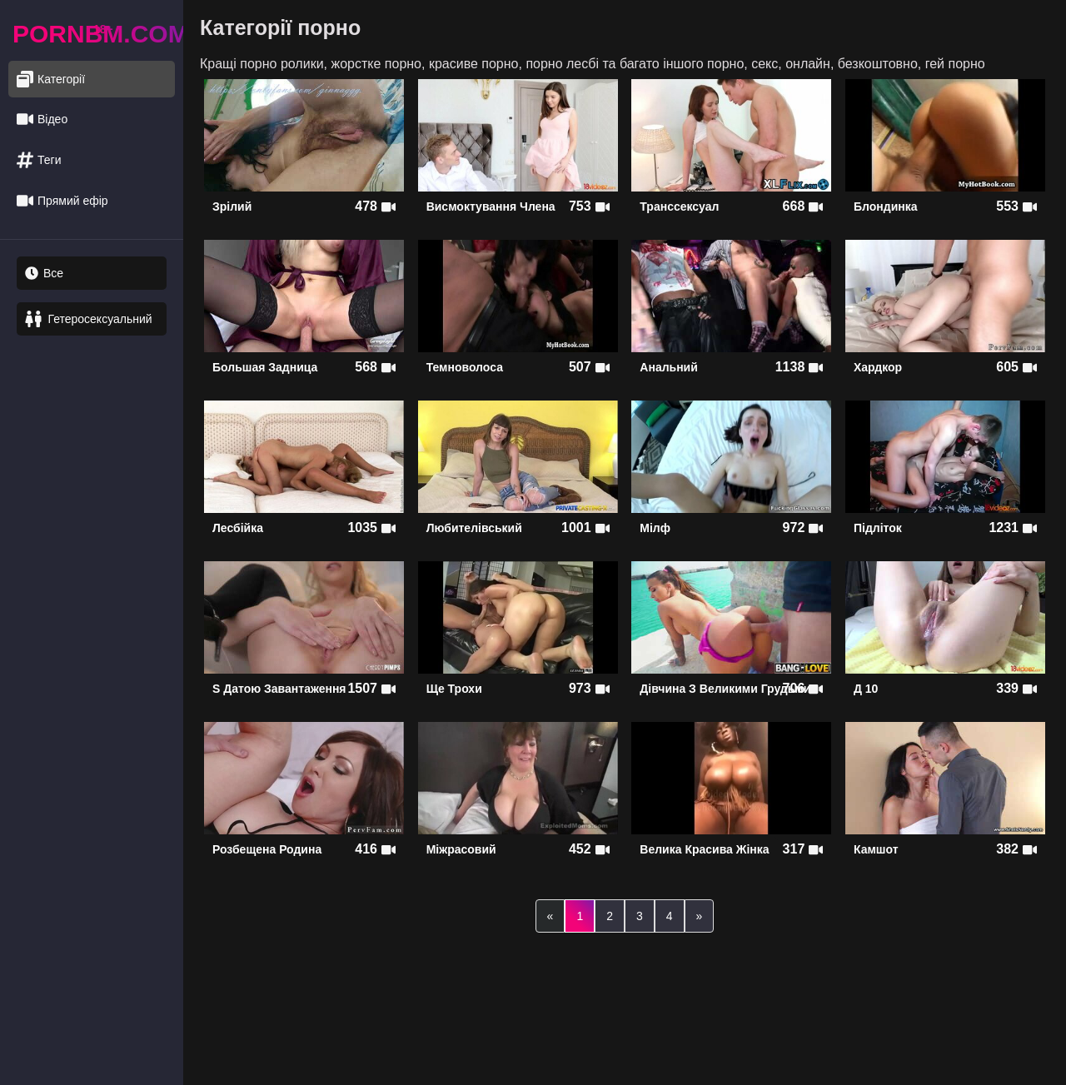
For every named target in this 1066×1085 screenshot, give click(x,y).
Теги (39, 160)
